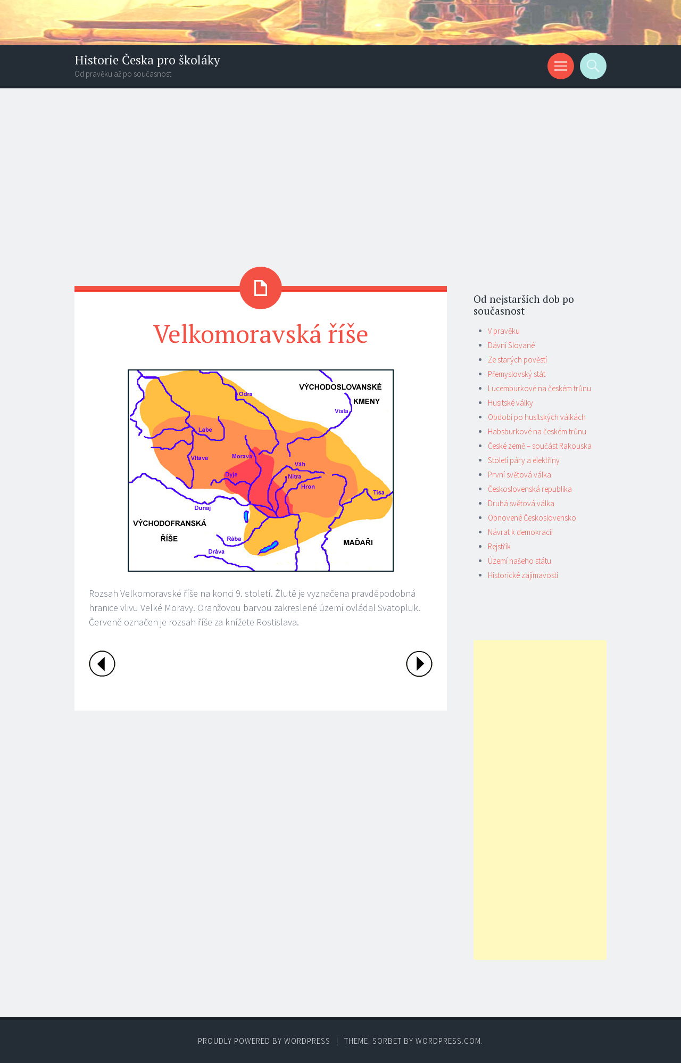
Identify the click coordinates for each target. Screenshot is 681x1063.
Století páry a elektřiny (524, 460)
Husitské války (510, 403)
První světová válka (519, 474)
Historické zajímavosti (523, 575)
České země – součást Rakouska (540, 446)
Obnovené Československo (532, 518)
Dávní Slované (511, 345)
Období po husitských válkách (537, 417)
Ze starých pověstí (517, 360)
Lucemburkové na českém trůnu (539, 388)
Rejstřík (499, 546)
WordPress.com (448, 1041)
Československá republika (530, 489)
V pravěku (504, 331)
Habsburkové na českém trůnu (537, 431)
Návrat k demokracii (520, 532)
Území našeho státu (519, 561)
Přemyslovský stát (516, 374)
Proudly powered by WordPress (264, 1041)
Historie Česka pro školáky (147, 60)
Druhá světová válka (521, 503)
